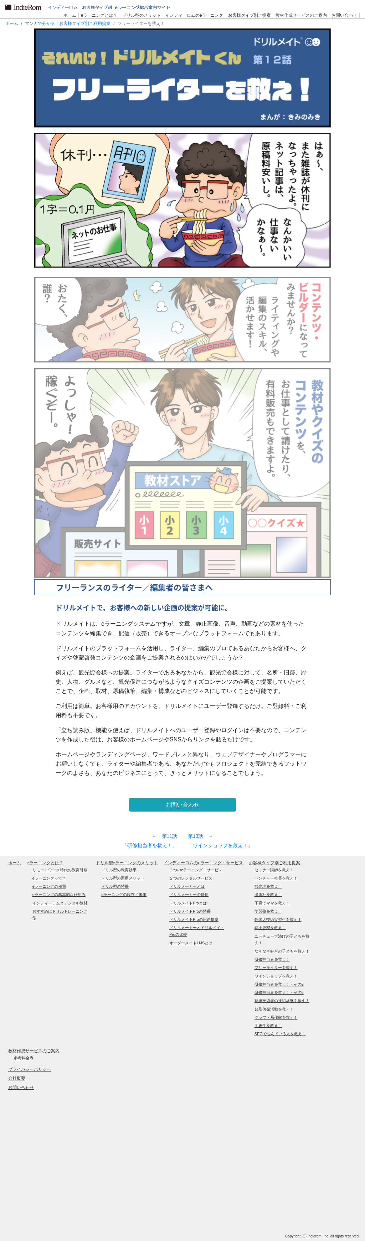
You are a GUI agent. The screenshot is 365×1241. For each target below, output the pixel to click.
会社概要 (16, 1078)
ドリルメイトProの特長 (190, 911)
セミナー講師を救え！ (274, 870)
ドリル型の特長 (115, 886)
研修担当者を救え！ (272, 959)
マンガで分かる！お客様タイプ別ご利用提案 (67, 23)
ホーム (11, 23)
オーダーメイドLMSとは (190, 943)
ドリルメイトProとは (188, 903)
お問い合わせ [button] (182, 805)
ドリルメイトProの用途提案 (194, 919)
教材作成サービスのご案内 (34, 1050)
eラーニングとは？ (45, 862)
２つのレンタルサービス (190, 878)
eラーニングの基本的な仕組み (59, 894)
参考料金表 (24, 1058)
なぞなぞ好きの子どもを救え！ (282, 951)
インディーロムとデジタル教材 (59, 903)
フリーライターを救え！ (276, 967)
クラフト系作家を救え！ (276, 1017)
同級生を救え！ (268, 1025)
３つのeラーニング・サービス (195, 870)
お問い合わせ (21, 1087)
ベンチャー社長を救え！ (276, 878)
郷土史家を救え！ (270, 927)
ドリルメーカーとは (187, 886)
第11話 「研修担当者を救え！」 (149, 840)
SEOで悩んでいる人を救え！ (280, 1034)
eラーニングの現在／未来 (123, 894)
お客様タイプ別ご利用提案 (274, 862)
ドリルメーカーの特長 (189, 894)
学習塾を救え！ (268, 911)
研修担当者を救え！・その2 (279, 984)
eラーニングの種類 (49, 886)
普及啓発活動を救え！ (274, 1009)
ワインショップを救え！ (276, 976)
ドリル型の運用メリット (122, 878)
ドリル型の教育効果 (119, 870)
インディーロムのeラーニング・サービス (203, 862)
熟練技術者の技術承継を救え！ (282, 1000)
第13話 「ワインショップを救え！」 (220, 840)
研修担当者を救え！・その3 (279, 992)
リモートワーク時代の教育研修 (59, 870)
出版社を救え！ (268, 894)
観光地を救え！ (268, 886)
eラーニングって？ (49, 878)
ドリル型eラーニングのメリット (127, 862)
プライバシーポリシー (29, 1069)
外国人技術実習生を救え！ (278, 919)
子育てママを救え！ (272, 903)
